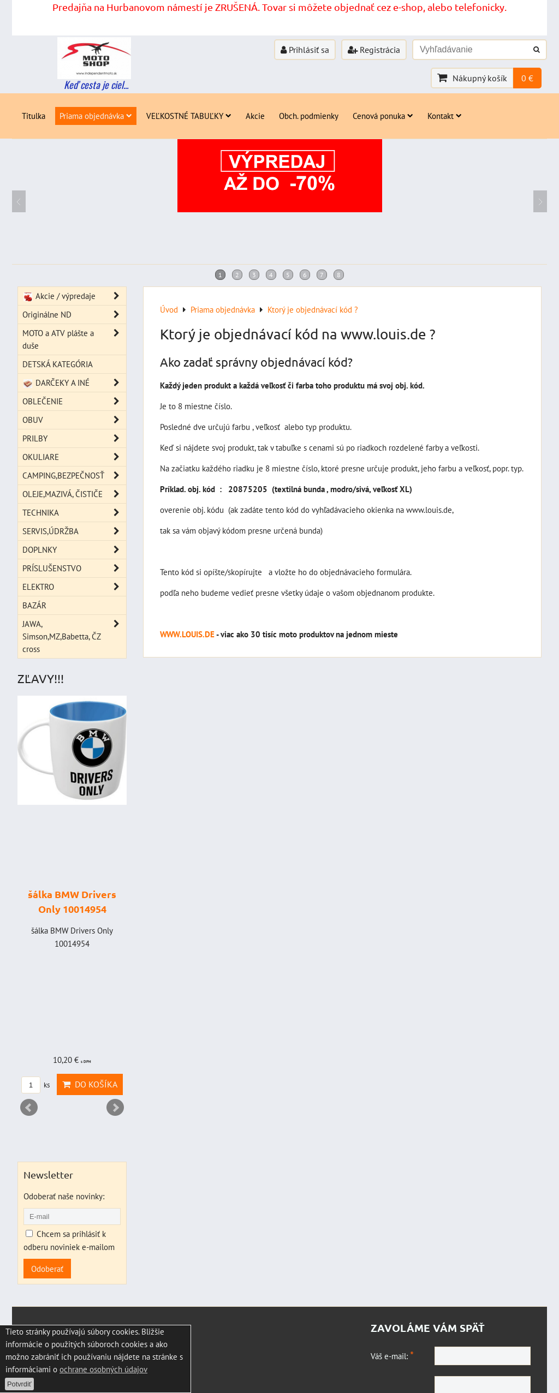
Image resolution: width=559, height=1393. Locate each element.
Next (115, 1107)
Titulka (33, 115)
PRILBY (74, 438)
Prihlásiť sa (305, 49)
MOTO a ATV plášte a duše (74, 339)
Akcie (255, 115)
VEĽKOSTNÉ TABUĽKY (188, 115)
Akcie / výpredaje (74, 296)
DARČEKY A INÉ (74, 383)
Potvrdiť (19, 1384)
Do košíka (89, 1084)
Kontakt (444, 115)
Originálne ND (74, 315)
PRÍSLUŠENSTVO (74, 568)
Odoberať (47, 1268)
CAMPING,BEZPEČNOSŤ (74, 476)
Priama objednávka (96, 115)
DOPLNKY (74, 550)
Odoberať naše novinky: (63, 1196)
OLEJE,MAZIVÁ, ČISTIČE (74, 494)
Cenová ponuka (383, 115)
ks (35, 1085)
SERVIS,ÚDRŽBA (74, 531)
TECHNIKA (74, 513)
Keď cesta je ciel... (96, 84)
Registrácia (374, 49)
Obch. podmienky (308, 115)
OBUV (74, 420)
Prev (29, 1107)
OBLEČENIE (74, 401)
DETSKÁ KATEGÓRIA (57, 363)
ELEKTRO (74, 587)
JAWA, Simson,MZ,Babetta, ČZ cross (74, 636)
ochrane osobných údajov (103, 1369)
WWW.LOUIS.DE (187, 634)
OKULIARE (74, 457)
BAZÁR (34, 605)
